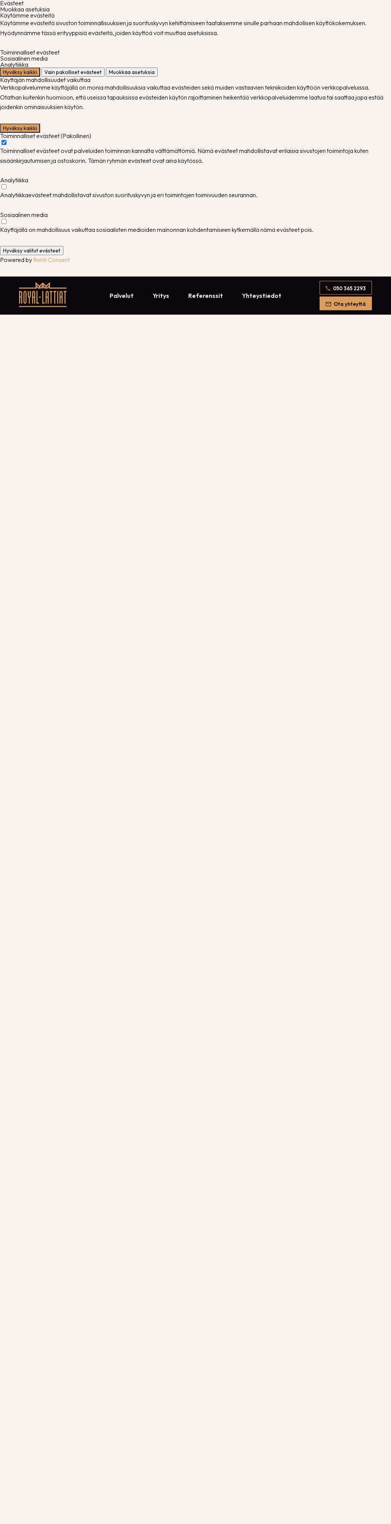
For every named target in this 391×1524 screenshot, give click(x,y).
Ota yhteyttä (350, 304)
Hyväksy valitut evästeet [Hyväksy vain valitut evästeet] (31, 250)
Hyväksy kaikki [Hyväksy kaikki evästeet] (20, 72)
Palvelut (122, 296)
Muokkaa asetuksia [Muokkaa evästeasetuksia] (132, 72)
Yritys (161, 296)
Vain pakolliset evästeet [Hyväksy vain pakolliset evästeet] (73, 72)
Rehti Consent (51, 260)
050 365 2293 (349, 288)
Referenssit (205, 296)
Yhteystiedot (261, 296)
